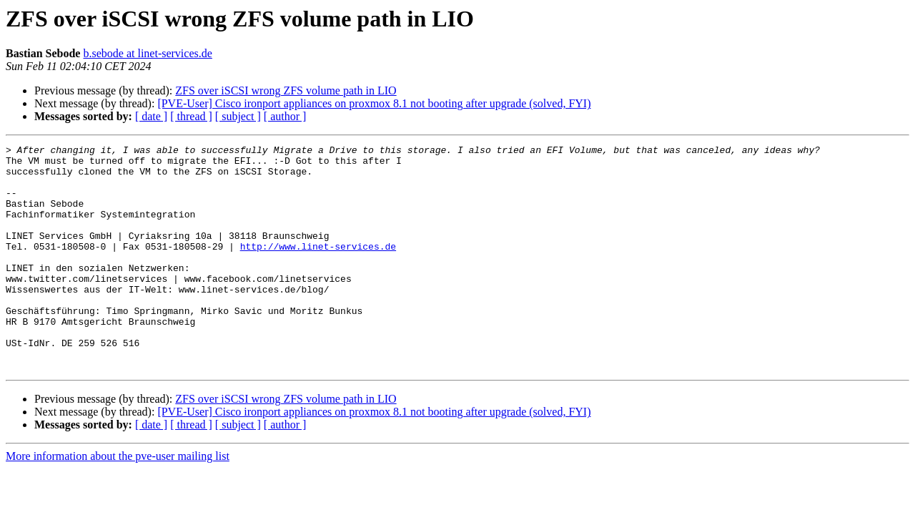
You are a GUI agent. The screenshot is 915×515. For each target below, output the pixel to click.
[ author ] (285, 116)
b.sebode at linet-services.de (147, 53)
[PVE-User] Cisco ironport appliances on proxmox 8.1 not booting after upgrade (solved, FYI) (373, 103)
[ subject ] (238, 116)
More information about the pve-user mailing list (117, 501)
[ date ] (151, 116)
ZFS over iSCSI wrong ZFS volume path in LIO (285, 90)
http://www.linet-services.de (318, 267)
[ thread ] (191, 116)
